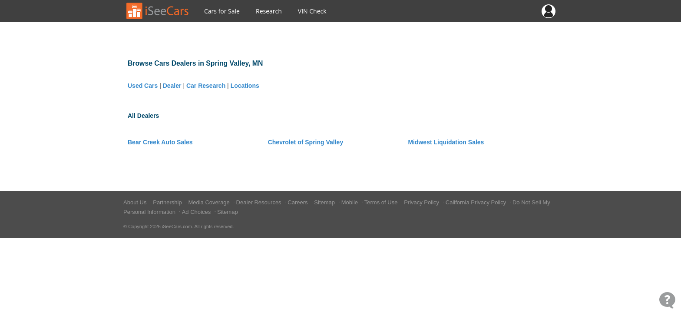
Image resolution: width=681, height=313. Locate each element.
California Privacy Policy (477, 202)
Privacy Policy (422, 202)
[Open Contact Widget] (667, 300)
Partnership (168, 202)
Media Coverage (209, 202)
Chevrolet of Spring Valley (306, 142)
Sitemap (325, 202)
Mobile (350, 202)
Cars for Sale (222, 11)
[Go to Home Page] (158, 11)
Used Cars (143, 85)
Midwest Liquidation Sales (446, 142)
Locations (245, 85)
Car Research (205, 85)
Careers (298, 202)
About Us (135, 202)
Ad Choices (197, 212)
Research (269, 11)
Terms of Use (381, 202)
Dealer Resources (259, 202)
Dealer (172, 85)
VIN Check (312, 11)
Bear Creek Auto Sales (160, 142)
